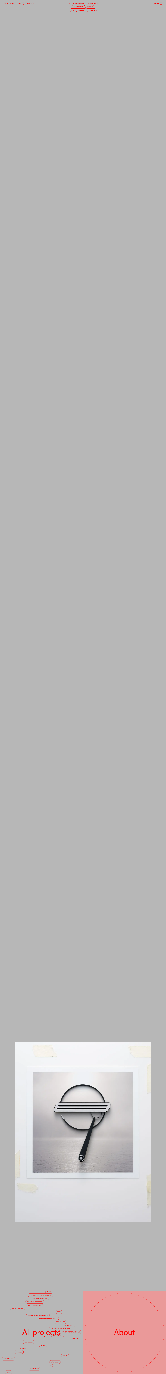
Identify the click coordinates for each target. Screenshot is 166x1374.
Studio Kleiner (9, 3)
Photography (78, 7)
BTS (72, 10)
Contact (29, 3)
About (20, 3)
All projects (41, 1332)
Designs (90, 7)
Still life (92, 10)
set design (81, 10)
